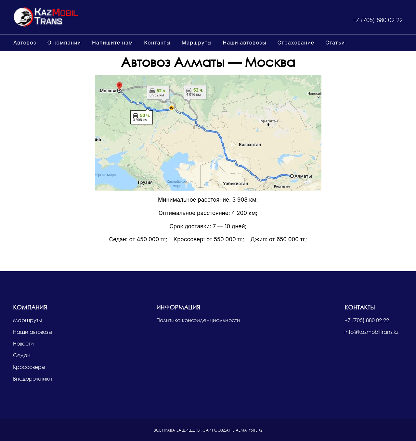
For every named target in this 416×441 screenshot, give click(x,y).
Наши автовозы (244, 42)
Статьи (335, 42)
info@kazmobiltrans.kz (371, 331)
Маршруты (197, 42)
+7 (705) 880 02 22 (377, 19)
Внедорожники (32, 378)
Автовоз (24, 42)
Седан (22, 355)
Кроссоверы (29, 366)
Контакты (157, 42)
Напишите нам (112, 42)
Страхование (295, 42)
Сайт (207, 430)
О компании (64, 42)
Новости (23, 343)
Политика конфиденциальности (198, 320)
